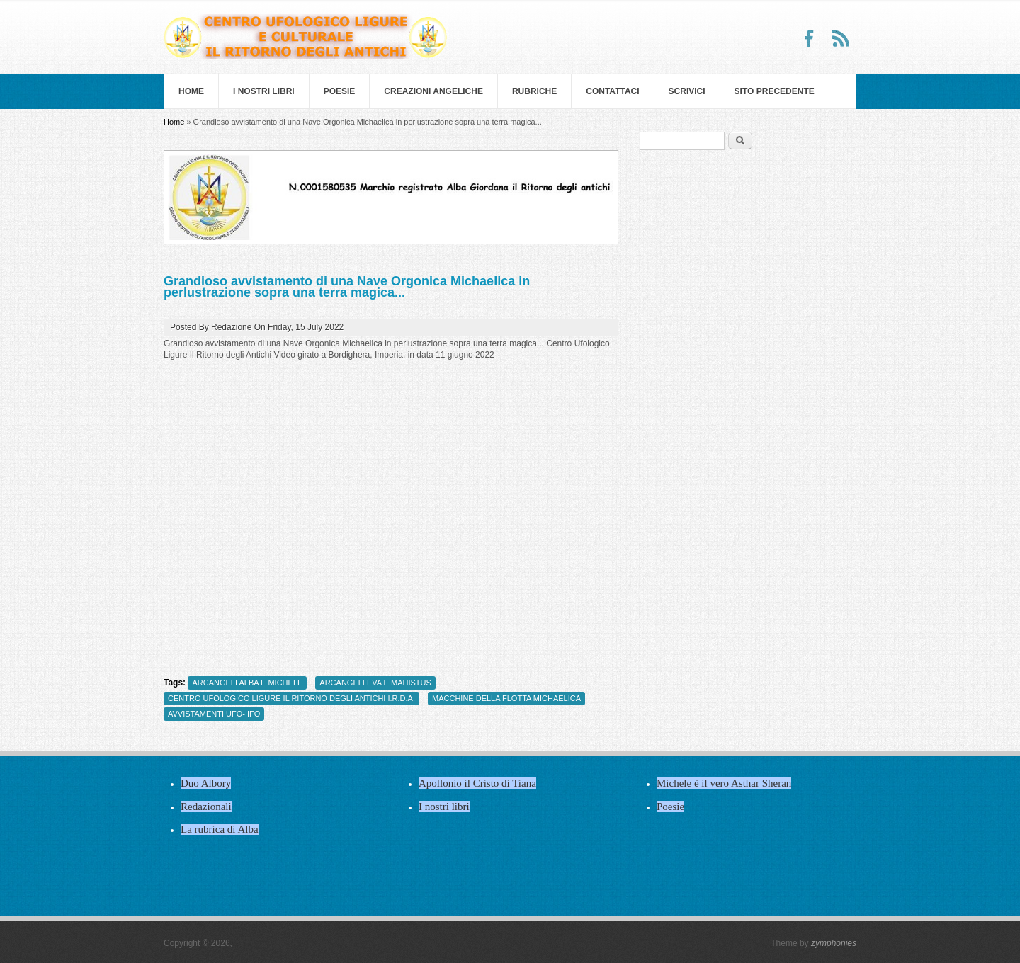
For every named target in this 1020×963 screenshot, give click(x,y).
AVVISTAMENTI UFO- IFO (214, 714)
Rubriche (534, 91)
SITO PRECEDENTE (775, 91)
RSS (840, 38)
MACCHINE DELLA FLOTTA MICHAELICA (506, 698)
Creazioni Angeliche (433, 91)
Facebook (809, 38)
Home (191, 91)
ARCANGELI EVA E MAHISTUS (375, 682)
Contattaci (612, 91)
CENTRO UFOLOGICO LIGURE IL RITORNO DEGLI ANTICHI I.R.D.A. (291, 698)
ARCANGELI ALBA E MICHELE (247, 682)
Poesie (340, 91)
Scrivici (687, 91)
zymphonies (833, 943)
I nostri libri (264, 91)
